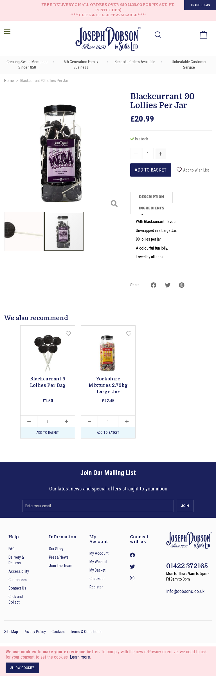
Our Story (56, 549)
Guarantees (17, 579)
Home (9, 80)
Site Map (11, 631)
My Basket (97, 570)
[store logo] (108, 40)
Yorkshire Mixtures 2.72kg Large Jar (108, 385)
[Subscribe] (185, 506)
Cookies (58, 631)
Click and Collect (15, 599)
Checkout (97, 578)
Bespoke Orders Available (135, 62)
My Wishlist (98, 561)
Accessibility (18, 571)
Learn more (80, 657)
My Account (99, 553)
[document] (108, 661)
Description (151, 197)
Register (96, 587)
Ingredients (151, 208)
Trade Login (200, 5)
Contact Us (17, 588)
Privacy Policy (35, 631)
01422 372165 (187, 566)
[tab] (152, 197)
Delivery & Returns (16, 560)
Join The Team (60, 565)
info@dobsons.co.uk (185, 591)
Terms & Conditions (86, 631)
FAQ (11, 549)
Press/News (59, 557)
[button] (173, 35)
